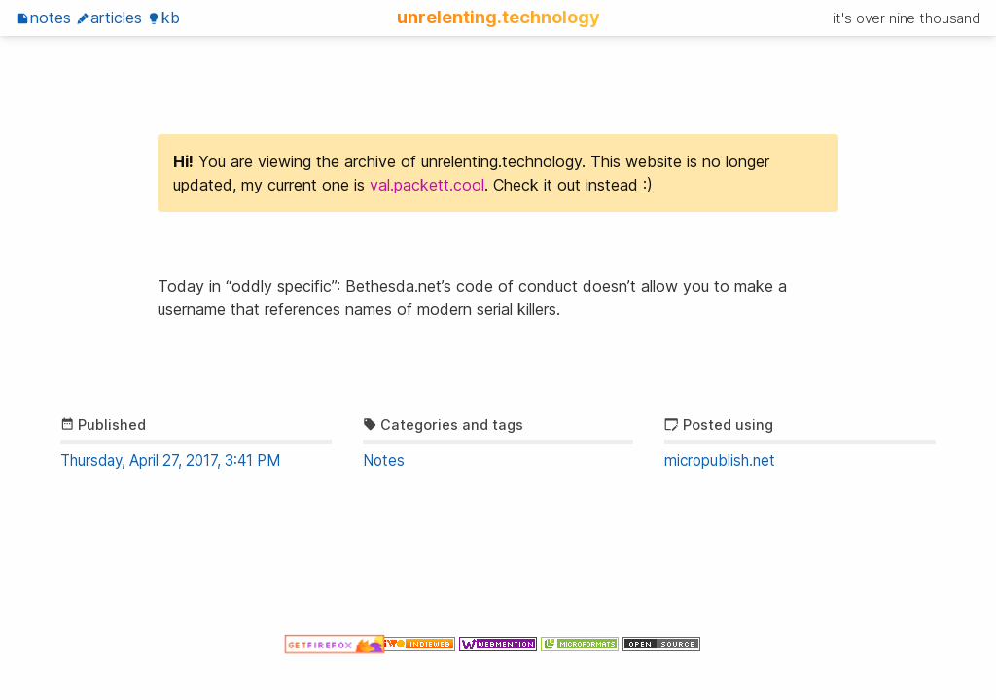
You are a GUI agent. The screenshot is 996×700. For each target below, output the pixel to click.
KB (163, 17)
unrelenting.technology (498, 16)
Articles (109, 17)
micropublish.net (719, 460)
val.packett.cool (427, 184)
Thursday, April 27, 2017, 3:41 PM (170, 460)
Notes (43, 17)
